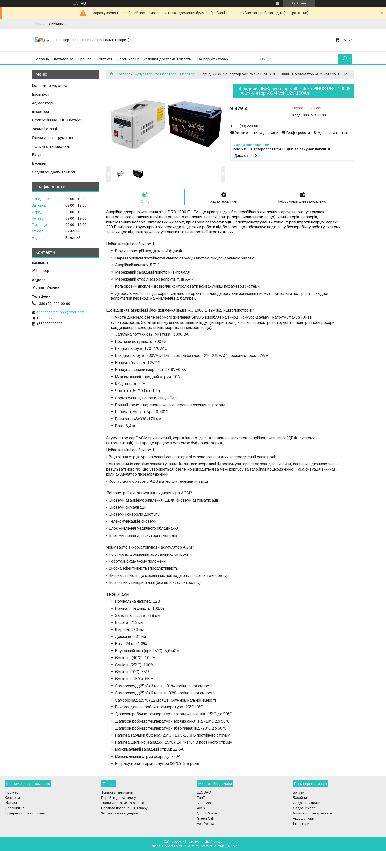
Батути (38, 154)
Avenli (201, 808)
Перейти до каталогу (118, 798)
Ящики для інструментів (52, 137)
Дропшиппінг (128, 59)
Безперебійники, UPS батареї (57, 120)
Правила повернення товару (124, 808)
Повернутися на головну (25, 813)
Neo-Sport (205, 803)
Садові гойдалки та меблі (54, 172)
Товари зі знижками (117, 793)
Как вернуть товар (212, 59)
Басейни (39, 163)
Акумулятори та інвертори (154, 74)
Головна (41, 59)
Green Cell (205, 819)
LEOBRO (204, 793)
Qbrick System (208, 813)
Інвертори (188, 74)
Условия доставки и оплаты (167, 59)
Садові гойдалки (306, 803)
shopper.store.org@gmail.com (60, 312)
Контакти (104, 59)
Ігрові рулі (40, 94)
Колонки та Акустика (49, 85)
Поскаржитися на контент (180, 846)
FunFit (202, 798)
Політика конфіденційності (219, 846)
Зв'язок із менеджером (119, 813)
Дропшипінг (14, 808)
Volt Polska (205, 824)
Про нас (85, 59)
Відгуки (11, 803)
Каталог (61, 59)
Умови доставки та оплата (122, 803)
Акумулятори (43, 103)
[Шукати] (345, 59)
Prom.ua (216, 842)
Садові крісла (304, 808)
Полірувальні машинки (51, 146)
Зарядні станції (45, 129)
